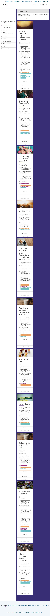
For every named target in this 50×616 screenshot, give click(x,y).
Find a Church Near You (36, 4)
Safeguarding (45, 4)
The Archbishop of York (37, 1)
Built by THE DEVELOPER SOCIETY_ (36, 612)
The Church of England (8, 1)
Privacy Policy (21, 612)
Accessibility (37, 605)
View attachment (25, 524)
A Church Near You (17, 1)
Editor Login (45, 1)
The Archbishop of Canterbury (27, 1)
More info (25, 81)
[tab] (25, 85)
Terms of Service (27, 612)
